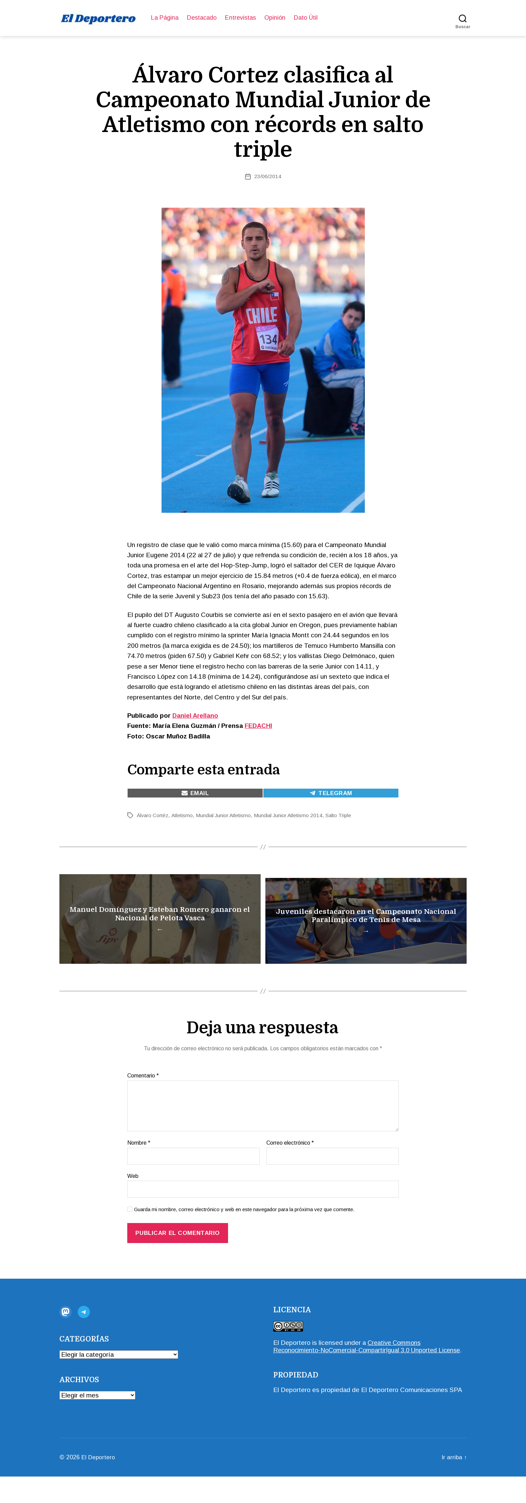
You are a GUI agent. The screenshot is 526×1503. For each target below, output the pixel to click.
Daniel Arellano (195, 715)
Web (132, 1195)
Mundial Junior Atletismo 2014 (294, 815)
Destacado (202, 17)
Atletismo (183, 815)
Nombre (138, 1162)
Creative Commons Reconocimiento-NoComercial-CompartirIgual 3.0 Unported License (359, 1369)
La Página (165, 17)
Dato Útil (306, 17)
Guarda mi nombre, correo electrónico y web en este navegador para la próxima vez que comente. (244, 1228)
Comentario (143, 1094)
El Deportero (292, 1361)
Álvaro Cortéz (153, 815)
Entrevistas (240, 17)
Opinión (274, 17)
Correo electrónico (290, 1162)
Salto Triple (346, 815)
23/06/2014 (267, 176)
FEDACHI (259, 725)
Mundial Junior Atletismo (227, 815)
